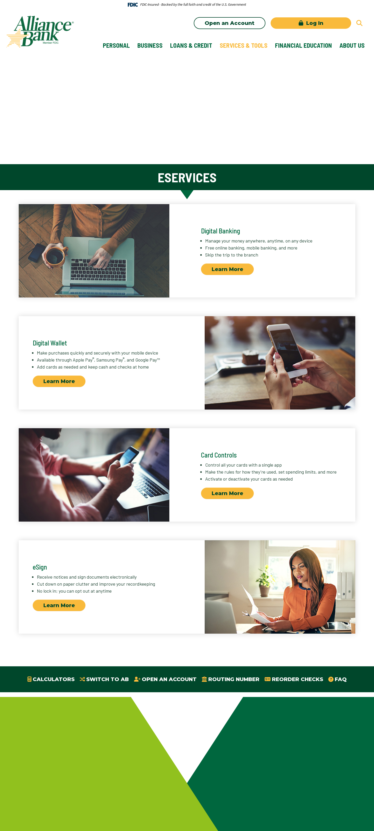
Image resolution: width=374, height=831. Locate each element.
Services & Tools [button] (244, 45)
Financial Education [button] (303, 45)
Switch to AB (107, 679)
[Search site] (359, 23)
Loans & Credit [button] (191, 45)
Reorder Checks (297, 679)
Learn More (227, 269)
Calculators (54, 679)
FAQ (341, 679)
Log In (314, 23)
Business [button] (150, 45)
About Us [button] (352, 45)
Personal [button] (116, 45)
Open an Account (230, 23)
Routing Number (233, 679)
